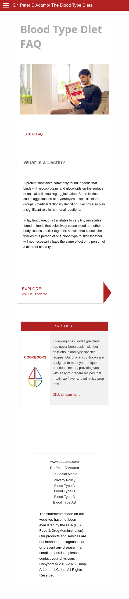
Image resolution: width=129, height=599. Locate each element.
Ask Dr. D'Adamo (60, 291)
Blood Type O (64, 491)
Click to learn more (66, 395)
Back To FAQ (33, 134)
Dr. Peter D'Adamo (64, 468)
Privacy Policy (65, 480)
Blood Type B (64, 497)
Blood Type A (64, 486)
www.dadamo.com (64, 462)
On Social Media (64, 474)
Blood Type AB (64, 502)
